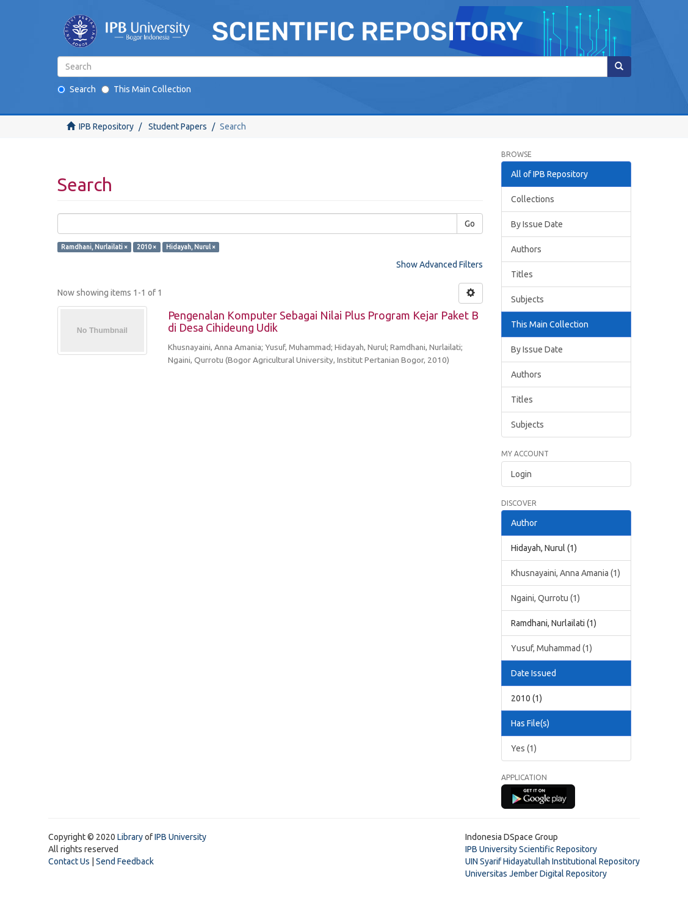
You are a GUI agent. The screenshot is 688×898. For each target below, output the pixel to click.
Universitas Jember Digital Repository (536, 873)
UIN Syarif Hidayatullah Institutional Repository (552, 861)
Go (470, 223)
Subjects (527, 299)
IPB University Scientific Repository (531, 849)
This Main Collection (146, 89)
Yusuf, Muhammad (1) (551, 648)
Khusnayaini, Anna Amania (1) (565, 573)
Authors (526, 249)
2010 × (146, 246)
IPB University (180, 837)
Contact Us (69, 861)
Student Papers (177, 126)
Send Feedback (125, 861)
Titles (522, 274)
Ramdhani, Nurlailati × (94, 246)
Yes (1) (524, 748)
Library (130, 837)
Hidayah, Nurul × (190, 246)
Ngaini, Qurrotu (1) (545, 598)
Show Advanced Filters (439, 264)
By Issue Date (537, 224)
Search (76, 89)
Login (521, 474)
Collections (532, 199)
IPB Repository (106, 126)
